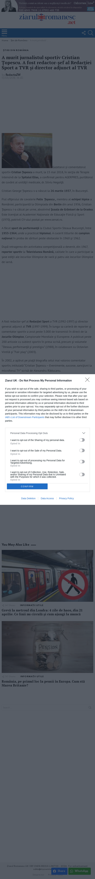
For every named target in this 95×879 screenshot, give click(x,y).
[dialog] (47, 439)
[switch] (82, 440)
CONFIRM (27, 486)
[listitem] (47, 433)
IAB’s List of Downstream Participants (24, 417)
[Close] (88, 381)
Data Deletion (28, 498)
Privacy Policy (66, 498)
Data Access (47, 498)
